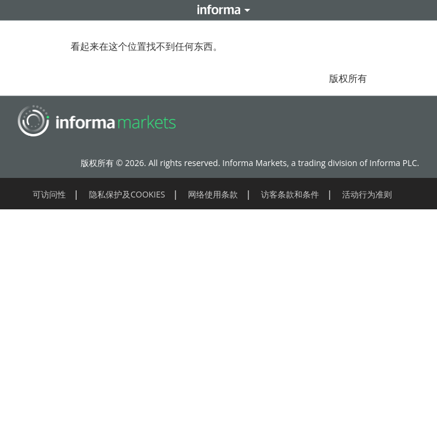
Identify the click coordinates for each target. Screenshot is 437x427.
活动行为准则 (367, 194)
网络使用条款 (213, 194)
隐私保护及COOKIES (127, 194)
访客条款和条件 (290, 194)
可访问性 (49, 194)
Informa (219, 10)
